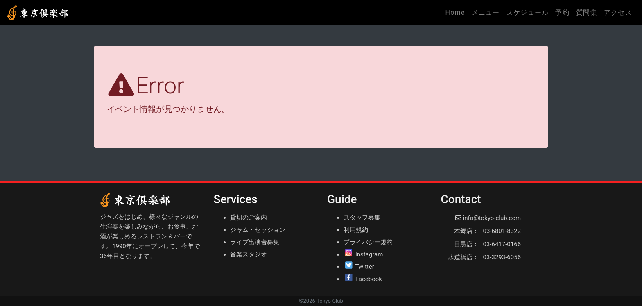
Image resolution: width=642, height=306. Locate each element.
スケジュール (527, 12)
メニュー (486, 12)
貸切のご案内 (248, 217)
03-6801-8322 (502, 231)
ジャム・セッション (257, 229)
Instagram (369, 254)
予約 (562, 12)
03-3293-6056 (502, 257)
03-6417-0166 (502, 244)
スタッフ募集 (362, 217)
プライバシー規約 (368, 242)
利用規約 (356, 229)
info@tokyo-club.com (492, 218)
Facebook (368, 279)
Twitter (364, 266)
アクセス (618, 12)
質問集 (586, 12)
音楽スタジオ (248, 254)
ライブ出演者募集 (254, 242)
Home (456, 11)
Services (236, 199)
